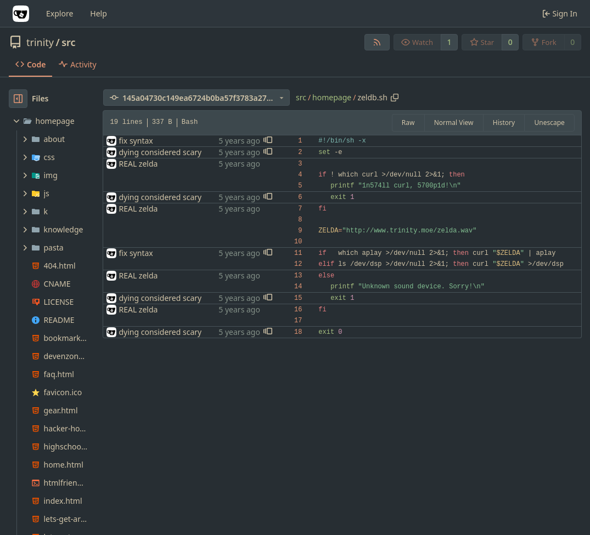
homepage (331, 97)
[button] (267, 140)
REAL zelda (138, 163)
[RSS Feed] (377, 42)
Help (98, 13)
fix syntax (136, 140)
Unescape (549, 122)
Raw (408, 122)
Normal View (454, 122)
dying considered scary (160, 152)
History (504, 122)
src (68, 42)
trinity (40, 42)
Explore (59, 13)
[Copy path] (394, 97)
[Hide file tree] (18, 98)
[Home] (20, 14)
